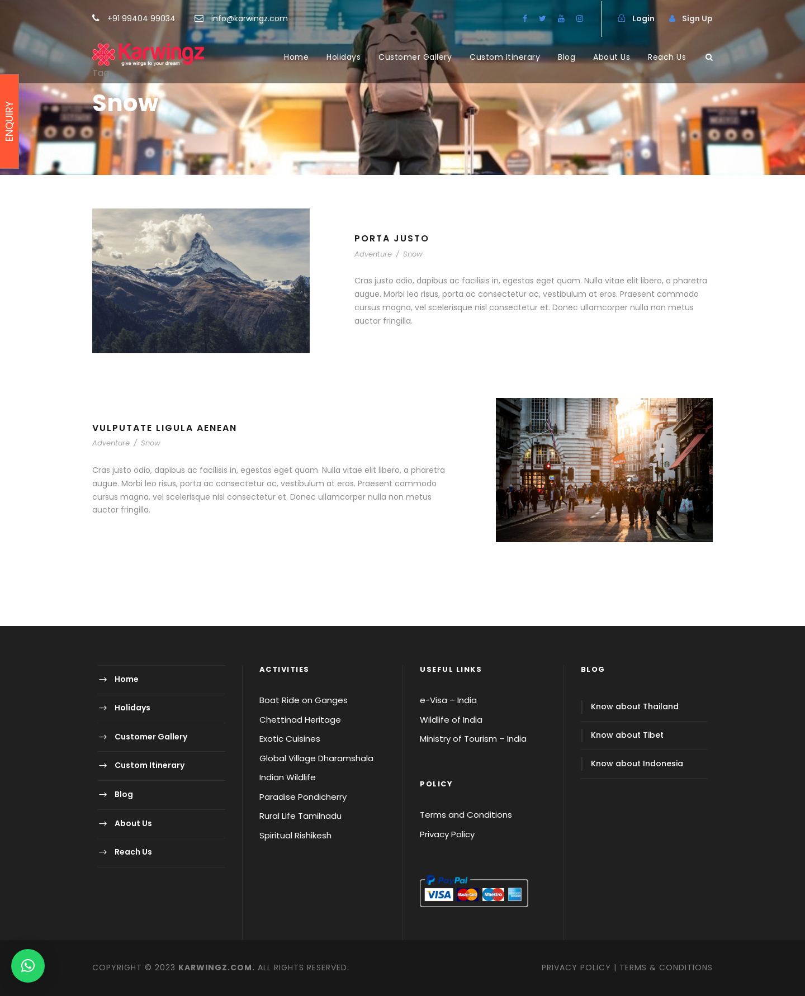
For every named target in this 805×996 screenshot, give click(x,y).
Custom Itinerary (505, 57)
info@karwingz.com (249, 18)
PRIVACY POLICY (576, 967)
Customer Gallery (415, 57)
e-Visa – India (448, 700)
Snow (413, 254)
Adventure (373, 254)
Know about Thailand (635, 706)
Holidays (343, 57)
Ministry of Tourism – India (473, 738)
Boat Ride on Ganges (303, 700)
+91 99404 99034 (142, 18)
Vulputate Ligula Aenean (164, 427)
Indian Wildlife (287, 777)
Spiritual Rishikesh (295, 835)
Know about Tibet (627, 735)
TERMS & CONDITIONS (666, 967)
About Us (611, 57)
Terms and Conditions (466, 814)
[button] (28, 966)
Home (296, 57)
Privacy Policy (447, 834)
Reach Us (667, 57)
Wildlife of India (451, 719)
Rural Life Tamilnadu (300, 816)
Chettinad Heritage (300, 719)
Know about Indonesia (637, 763)
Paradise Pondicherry (303, 797)
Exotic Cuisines (289, 738)
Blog (566, 57)
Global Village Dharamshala (316, 758)
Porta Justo (391, 238)
